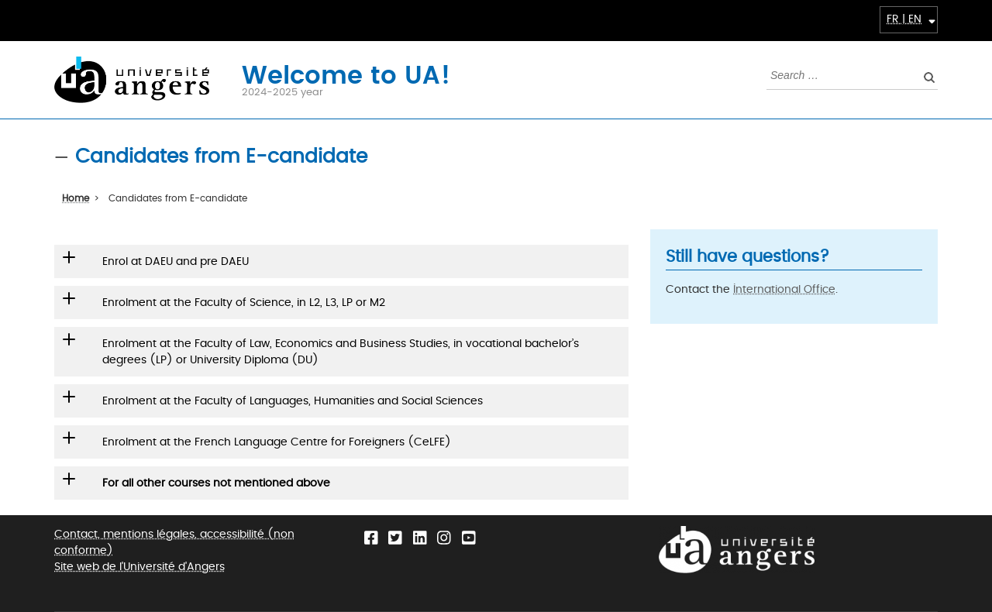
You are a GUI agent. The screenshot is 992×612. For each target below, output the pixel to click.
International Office (784, 289)
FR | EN (904, 19)
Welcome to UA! (346, 74)
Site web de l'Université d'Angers (139, 567)
